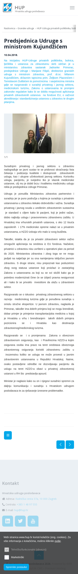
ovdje (58, 541)
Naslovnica (9, 28)
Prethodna (60, 444)
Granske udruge (26, 28)
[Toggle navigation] (72, 8)
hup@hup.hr (21, 516)
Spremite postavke (16, 567)
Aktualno (8, 435)
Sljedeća (70, 444)
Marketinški (17, 557)
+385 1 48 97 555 (27, 510)
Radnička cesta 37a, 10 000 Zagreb (36, 504)
